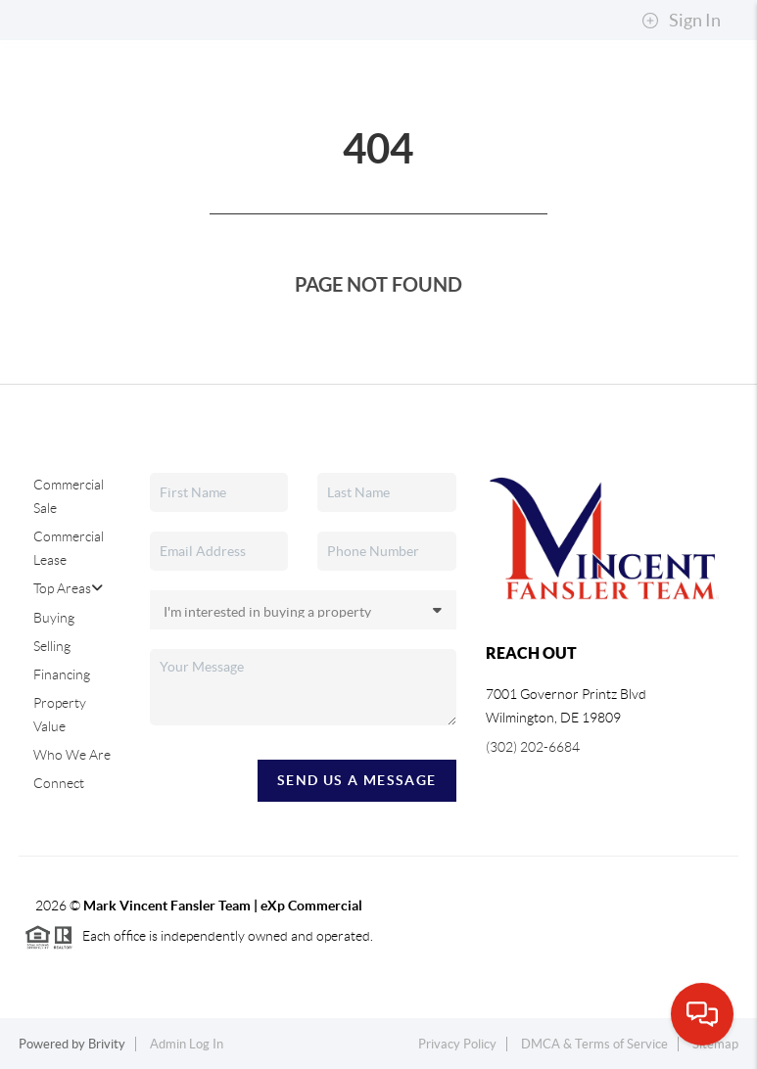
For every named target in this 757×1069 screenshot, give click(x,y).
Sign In (681, 20)
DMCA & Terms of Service (594, 1044)
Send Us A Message (357, 780)
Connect (58, 783)
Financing (61, 674)
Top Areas (68, 588)
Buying (53, 618)
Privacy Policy (457, 1044)
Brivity (106, 1044)
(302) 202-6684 (533, 747)
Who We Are (72, 755)
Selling (52, 646)
